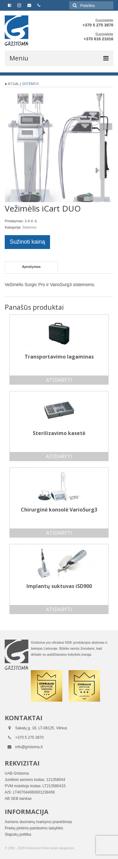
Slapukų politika (18, 834)
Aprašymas (31, 266)
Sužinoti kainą (27, 242)
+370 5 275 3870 (97, 25)
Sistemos (30, 83)
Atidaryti (59, 379)
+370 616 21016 (98, 39)
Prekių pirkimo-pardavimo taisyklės (34, 828)
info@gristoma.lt (28, 747)
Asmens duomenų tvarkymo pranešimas (38, 822)
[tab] (31, 267)
